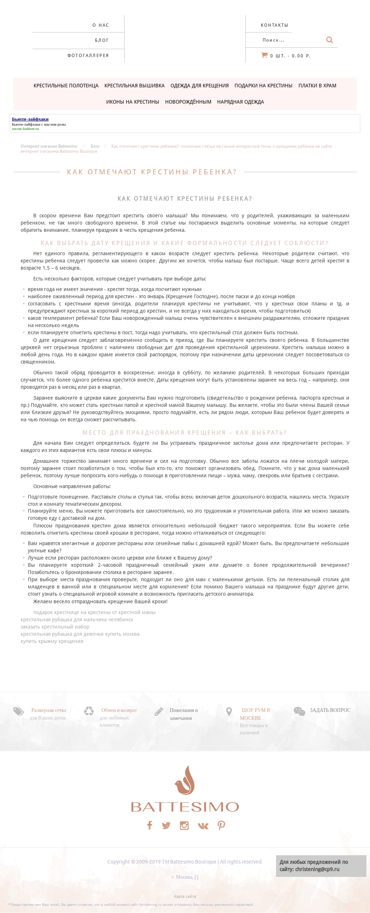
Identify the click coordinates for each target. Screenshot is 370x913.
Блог (102, 40)
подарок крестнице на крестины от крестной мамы (94, 612)
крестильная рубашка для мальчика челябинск (77, 619)
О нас (100, 25)
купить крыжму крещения (52, 641)
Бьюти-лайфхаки (26, 124)
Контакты (275, 25)
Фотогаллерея (88, 55)
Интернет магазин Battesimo (49, 146)
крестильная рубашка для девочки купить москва (80, 634)
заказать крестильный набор (55, 627)
